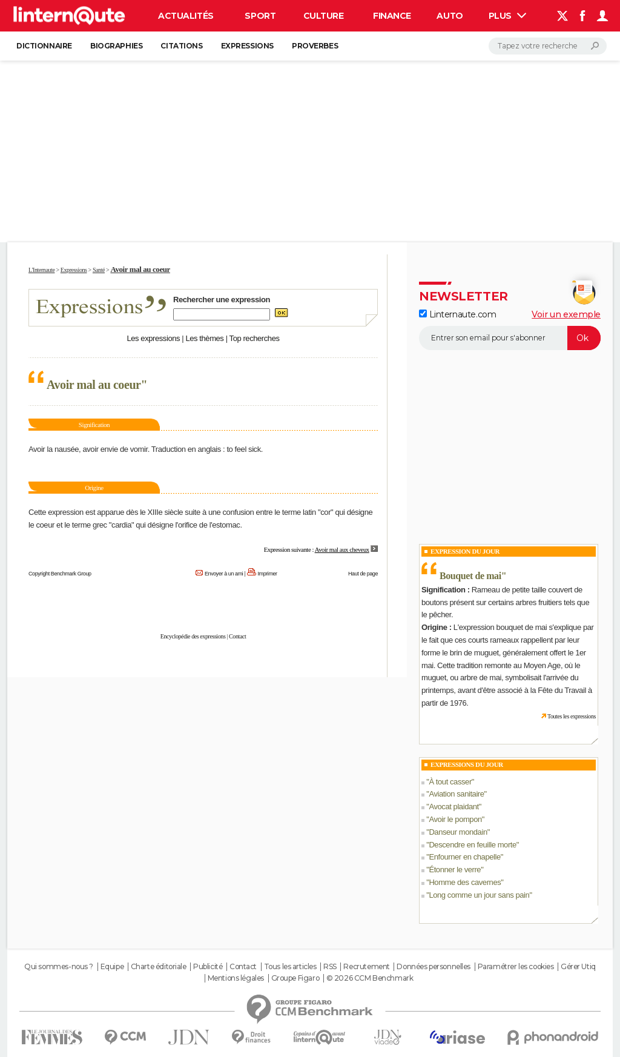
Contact (237, 636)
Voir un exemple (566, 314)
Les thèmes (204, 338)
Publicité (207, 967)
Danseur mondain (458, 832)
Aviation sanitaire (456, 793)
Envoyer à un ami (224, 574)
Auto (450, 15)
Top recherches (254, 338)
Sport (260, 15)
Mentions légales (236, 978)
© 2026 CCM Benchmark (370, 978)
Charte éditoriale (158, 967)
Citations (181, 45)
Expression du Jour (465, 551)
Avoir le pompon (455, 819)
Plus (507, 15)
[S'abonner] (510, 338)
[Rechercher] (548, 46)
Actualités (186, 15)
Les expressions (153, 338)
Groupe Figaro (295, 978)
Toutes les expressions (571, 716)
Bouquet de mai (470, 576)
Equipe (112, 967)
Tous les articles (290, 967)
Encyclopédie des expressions (193, 636)
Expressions (247, 45)
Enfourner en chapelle (464, 856)
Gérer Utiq (578, 967)
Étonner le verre (455, 869)
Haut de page (363, 574)
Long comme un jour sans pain (479, 895)
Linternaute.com (457, 314)
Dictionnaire (44, 45)
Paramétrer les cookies (516, 967)
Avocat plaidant (453, 806)
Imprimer (267, 574)
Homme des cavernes (465, 882)
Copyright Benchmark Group (59, 574)
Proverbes (315, 45)
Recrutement (366, 967)
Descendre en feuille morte (472, 844)
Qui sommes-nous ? (58, 967)
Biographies (116, 45)
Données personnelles (433, 967)
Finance (392, 15)
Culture (323, 15)
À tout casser (450, 781)
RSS (330, 967)
